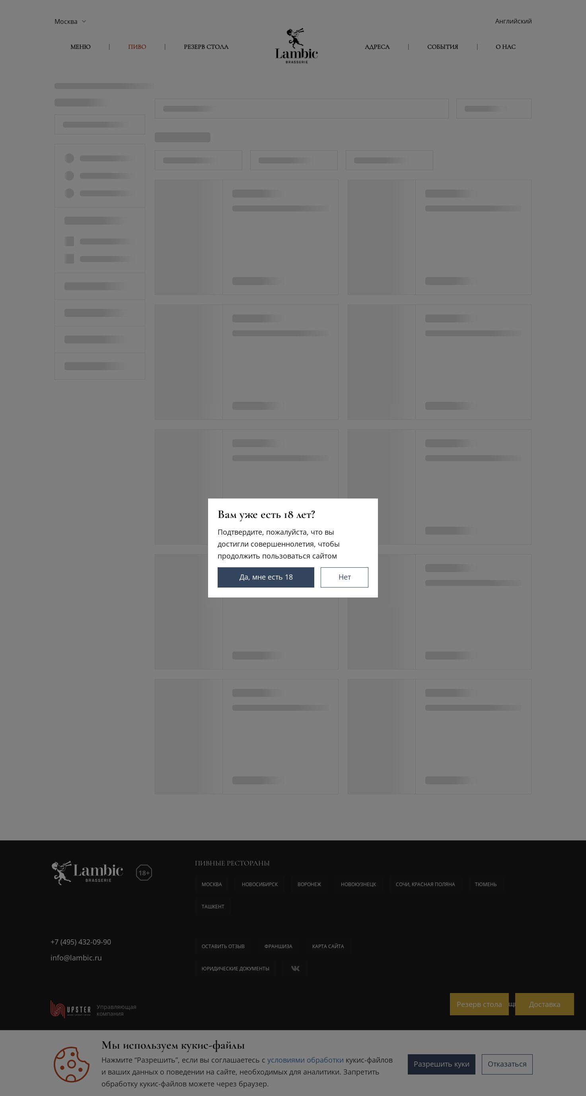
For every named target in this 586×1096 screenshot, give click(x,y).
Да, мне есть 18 (266, 577)
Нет (345, 577)
